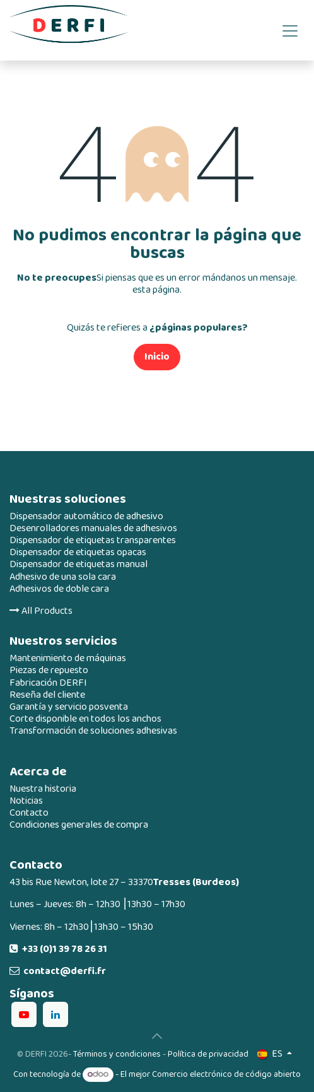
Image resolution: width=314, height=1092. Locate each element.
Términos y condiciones (117, 1053)
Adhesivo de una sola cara (62, 577)
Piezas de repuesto (48, 670)
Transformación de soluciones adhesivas (93, 731)
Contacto (29, 813)
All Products (41, 611)
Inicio (157, 357)
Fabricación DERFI (48, 683)
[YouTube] (24, 1014)
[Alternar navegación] (290, 30)
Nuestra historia (42, 789)
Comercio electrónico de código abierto (226, 1074)
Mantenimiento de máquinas (67, 658)
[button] (157, 1036)
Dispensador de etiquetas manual (78, 564)
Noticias (26, 801)
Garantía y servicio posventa (68, 707)
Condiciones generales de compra (78, 825)
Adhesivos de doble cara (59, 589)
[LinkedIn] (55, 1014)
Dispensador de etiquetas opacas (77, 552)
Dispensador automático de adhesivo (86, 516)
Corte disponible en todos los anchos (85, 719)
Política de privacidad (208, 1053)
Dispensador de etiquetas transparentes (92, 540)
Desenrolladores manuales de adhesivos (93, 528)
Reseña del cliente (47, 695)
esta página (156, 290)
